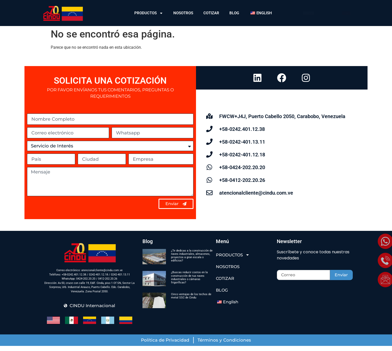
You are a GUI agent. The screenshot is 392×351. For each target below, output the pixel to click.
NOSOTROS (183, 13)
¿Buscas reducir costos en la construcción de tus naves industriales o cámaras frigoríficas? (189, 283)
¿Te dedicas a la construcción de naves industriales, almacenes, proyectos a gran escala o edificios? (192, 261)
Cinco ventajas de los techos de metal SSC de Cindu (191, 301)
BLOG (234, 13)
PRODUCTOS (148, 13)
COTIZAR (211, 13)
